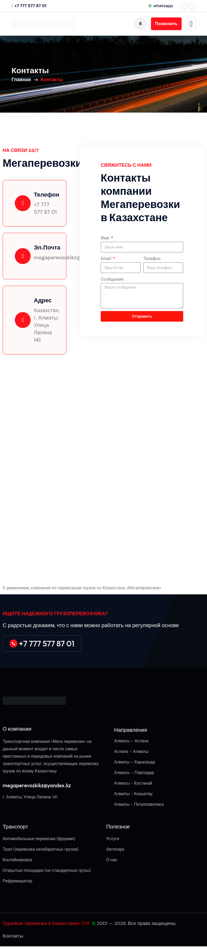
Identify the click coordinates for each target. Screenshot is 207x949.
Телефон (151, 258)
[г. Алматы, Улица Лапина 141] (103, 468)
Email (106, 258)
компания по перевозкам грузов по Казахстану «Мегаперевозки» (96, 587)
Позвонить (166, 23)
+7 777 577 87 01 (30, 5)
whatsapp (160, 5)
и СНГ (84, 923)
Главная (22, 79)
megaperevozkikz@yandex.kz (37, 785)
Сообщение (112, 279)
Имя (105, 237)
